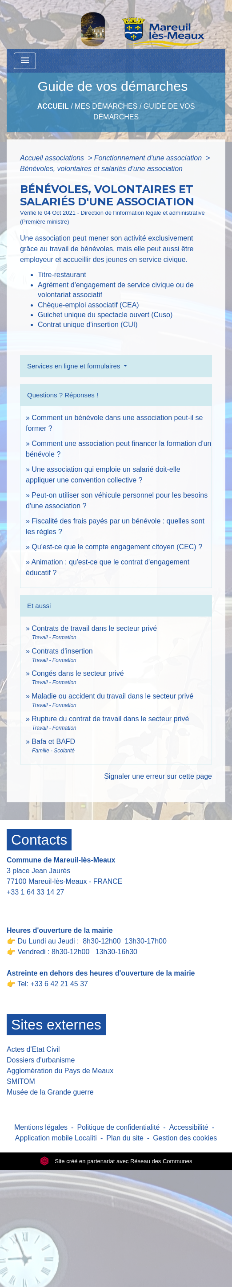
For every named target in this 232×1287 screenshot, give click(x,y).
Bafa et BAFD (53, 741)
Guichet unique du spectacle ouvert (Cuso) (105, 315)
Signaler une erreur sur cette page (158, 776)
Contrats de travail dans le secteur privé (94, 628)
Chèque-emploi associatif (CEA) (88, 305)
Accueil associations (53, 158)
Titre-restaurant (62, 274)
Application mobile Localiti (56, 1138)
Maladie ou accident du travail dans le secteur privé (112, 696)
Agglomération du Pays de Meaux (60, 1071)
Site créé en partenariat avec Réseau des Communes (116, 1161)
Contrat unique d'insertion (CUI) (88, 324)
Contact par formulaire (47, 906)
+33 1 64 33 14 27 (35, 892)
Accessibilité (188, 1127)
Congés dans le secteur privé (78, 673)
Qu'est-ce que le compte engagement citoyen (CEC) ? (117, 547)
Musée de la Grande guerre (50, 1092)
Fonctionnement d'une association (149, 158)
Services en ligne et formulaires (74, 366)
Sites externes (56, 1025)
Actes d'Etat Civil (33, 1049)
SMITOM (21, 1081)
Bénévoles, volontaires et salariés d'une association (101, 168)
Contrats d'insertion (62, 651)
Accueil (53, 106)
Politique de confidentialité (118, 1127)
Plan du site (125, 1138)
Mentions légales (41, 1127)
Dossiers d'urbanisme (41, 1060)
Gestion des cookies (185, 1138)
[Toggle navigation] (25, 61)
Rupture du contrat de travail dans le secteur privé (110, 719)
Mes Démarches (106, 106)
